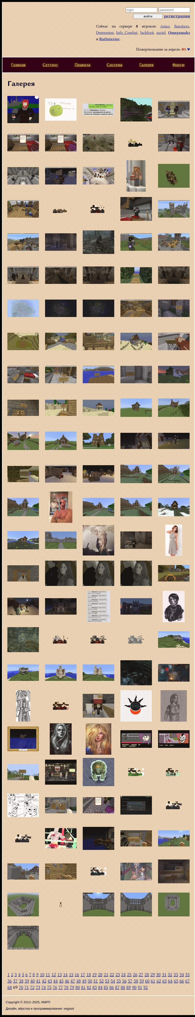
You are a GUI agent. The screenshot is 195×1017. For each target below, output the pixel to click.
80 (77, 987)
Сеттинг (50, 64)
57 (130, 981)
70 (21, 987)
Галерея (146, 64)
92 (145, 987)
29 (152, 974)
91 (140, 987)
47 (72, 981)
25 (129, 974)
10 (42, 974)
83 (94, 987)
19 (94, 974)
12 (53, 974)
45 (61, 981)
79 (72, 987)
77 (60, 987)
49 (84, 981)
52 (101, 981)
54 (113, 981)
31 (164, 974)
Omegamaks (179, 32)
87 (117, 987)
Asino (165, 26)
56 (124, 981)
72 (32, 987)
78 (66, 987)
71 (26, 987)
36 (9, 981)
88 (123, 987)
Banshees (181, 26)
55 (118, 981)
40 (32, 981)
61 (153, 981)
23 (117, 974)
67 (187, 981)
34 (181, 974)
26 (135, 974)
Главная (18, 64)
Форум (178, 64)
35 (187, 974)
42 (44, 981)
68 (9, 987)
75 (49, 987)
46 (67, 981)
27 (141, 974)
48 (78, 981)
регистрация (177, 15)
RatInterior (109, 39)
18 (88, 974)
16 (77, 974)
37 (15, 981)
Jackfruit (147, 32)
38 (21, 981)
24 (123, 974)
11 (48, 974)
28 (147, 974)
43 (50, 981)
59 (141, 981)
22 (112, 974)
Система (114, 64)
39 (27, 981)
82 (89, 987)
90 (134, 987)
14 (65, 974)
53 (107, 981)
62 (159, 981)
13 (59, 974)
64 (170, 981)
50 (90, 981)
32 (170, 974)
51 (95, 981)
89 (128, 987)
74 (43, 987)
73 (38, 987)
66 (181, 981)
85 (106, 987)
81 (83, 987)
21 (106, 974)
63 (164, 981)
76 (55, 987)
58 (136, 981)
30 (158, 974)
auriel (160, 32)
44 (55, 981)
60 (147, 981)
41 (38, 981)
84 (100, 987)
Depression (105, 32)
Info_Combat (126, 32)
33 (176, 974)
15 (71, 974)
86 (111, 987)
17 (83, 974)
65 (176, 981)
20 (100, 974)
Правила (82, 64)
